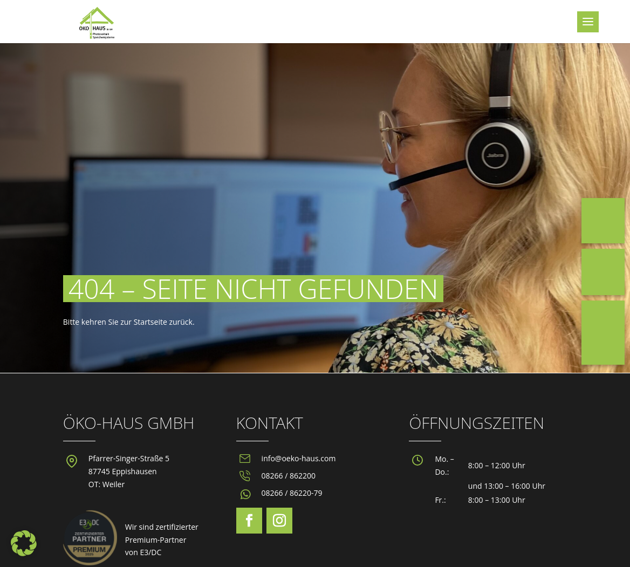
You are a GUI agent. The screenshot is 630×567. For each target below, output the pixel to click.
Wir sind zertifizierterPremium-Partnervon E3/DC (161, 540)
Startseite (150, 322)
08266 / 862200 (289, 475)
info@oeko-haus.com (299, 458)
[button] (23, 543)
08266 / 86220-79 (292, 493)
